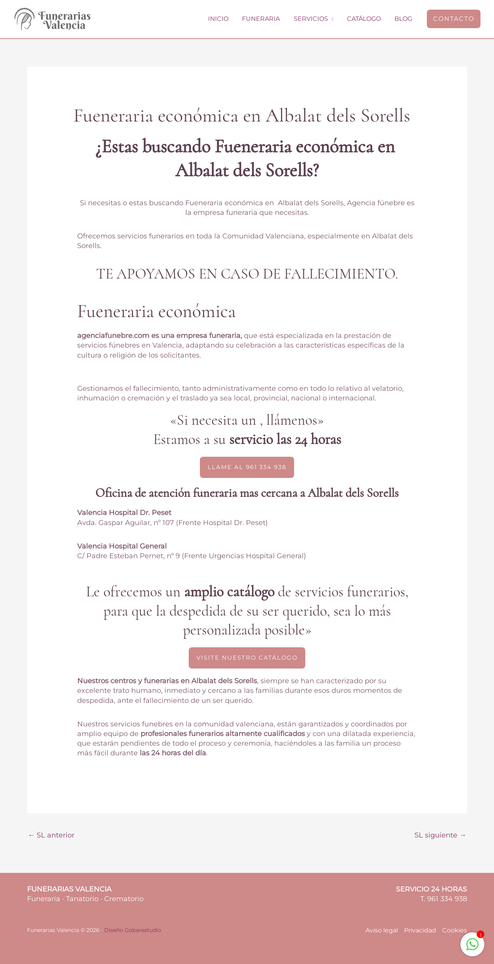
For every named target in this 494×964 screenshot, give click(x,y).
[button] (453, 19)
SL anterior (51, 835)
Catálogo (366, 18)
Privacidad (420, 930)
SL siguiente (440, 835)
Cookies (454, 930)
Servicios (314, 18)
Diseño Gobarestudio (132, 930)
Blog (404, 18)
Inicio (224, 18)
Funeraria (265, 18)
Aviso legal (381, 930)
